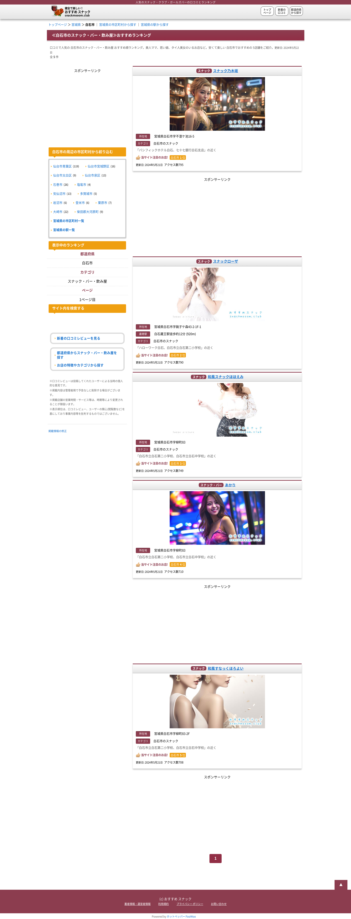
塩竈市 (81, 184)
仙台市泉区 (92, 175)
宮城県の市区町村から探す (117, 24)
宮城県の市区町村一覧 (68, 220)
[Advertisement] (217, 216)
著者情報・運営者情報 (137, 904)
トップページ (267, 11)
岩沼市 (57, 202)
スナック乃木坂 (225, 71)
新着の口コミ (282, 11)
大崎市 (57, 211)
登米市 (80, 202)
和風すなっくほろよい (226, 668)
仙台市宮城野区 (98, 166)
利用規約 (163, 904)
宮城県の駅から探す (155, 24)
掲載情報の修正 (57, 431)
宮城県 (76, 24)
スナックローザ (225, 261)
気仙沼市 (59, 193)
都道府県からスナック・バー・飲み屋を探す (87, 355)
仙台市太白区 (62, 175)
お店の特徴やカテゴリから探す (80, 365)
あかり (230, 485)
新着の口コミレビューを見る (78, 338)
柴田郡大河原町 (88, 211)
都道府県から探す (296, 11)
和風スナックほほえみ (226, 377)
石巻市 (57, 184)
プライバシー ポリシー (190, 904)
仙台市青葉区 (62, 166)
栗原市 (102, 202)
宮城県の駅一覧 (64, 229)
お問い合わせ (219, 904)
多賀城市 (86, 193)
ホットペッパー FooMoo (181, 916)
